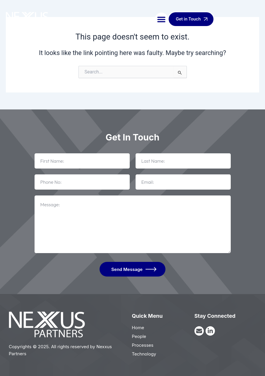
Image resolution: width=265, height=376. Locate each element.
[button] (161, 19)
